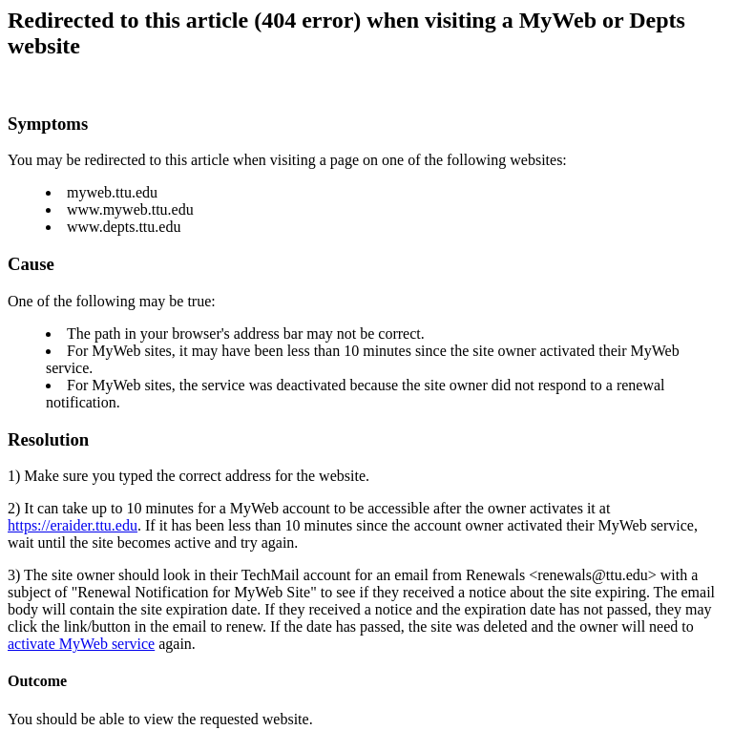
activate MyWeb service (81, 644)
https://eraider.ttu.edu (72, 525)
